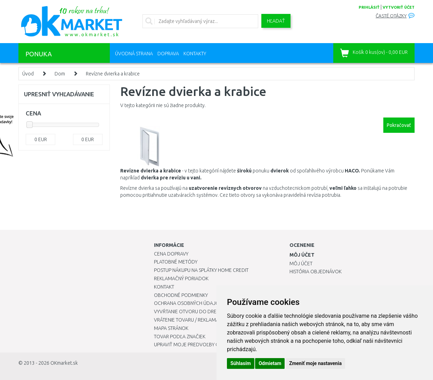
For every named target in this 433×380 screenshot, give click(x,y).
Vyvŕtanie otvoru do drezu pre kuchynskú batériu (216, 311)
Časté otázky (391, 15)
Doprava (168, 53)
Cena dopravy (171, 254)
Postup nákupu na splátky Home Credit (201, 270)
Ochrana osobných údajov (188, 303)
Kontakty (194, 53)
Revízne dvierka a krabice (113, 73)
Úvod (28, 73)
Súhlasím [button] (240, 363)
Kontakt (164, 287)
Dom (60, 73)
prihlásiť (369, 7)
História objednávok (315, 271)
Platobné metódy (175, 262)
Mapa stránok (171, 328)
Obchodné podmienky (181, 295)
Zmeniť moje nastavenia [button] (315, 363)
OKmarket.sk (64, 363)
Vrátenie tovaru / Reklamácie (190, 320)
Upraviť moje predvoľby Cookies (194, 344)
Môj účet (300, 263)
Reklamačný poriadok (181, 278)
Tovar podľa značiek (179, 336)
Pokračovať (399, 125)
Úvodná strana (134, 53)
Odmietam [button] (270, 363)
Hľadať (276, 21)
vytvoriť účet (399, 7)
